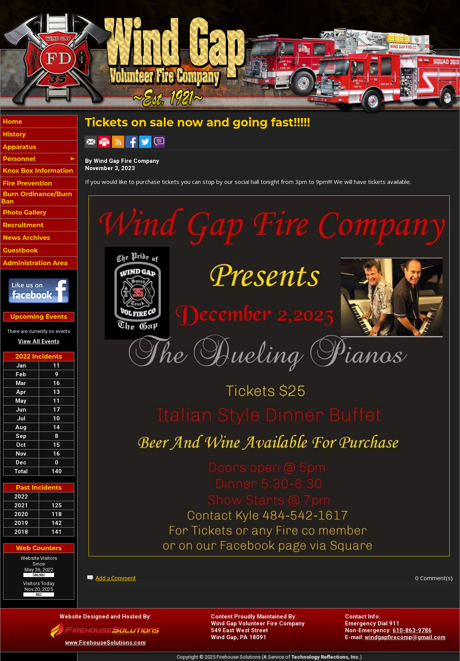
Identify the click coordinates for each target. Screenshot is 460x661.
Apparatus (18, 147)
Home (11, 121)
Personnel (18, 158)
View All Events (38, 341)
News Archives (25, 237)
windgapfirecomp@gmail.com (405, 637)
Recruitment (22, 225)
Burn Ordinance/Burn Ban (36, 197)
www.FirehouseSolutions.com (105, 642)
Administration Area (34, 263)
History (13, 134)
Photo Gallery (23, 212)
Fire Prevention (26, 183)
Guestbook (19, 250)
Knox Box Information (37, 170)
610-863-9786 (412, 630)
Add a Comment (115, 578)
